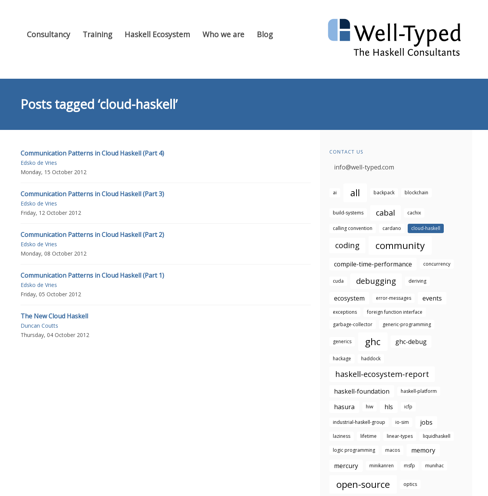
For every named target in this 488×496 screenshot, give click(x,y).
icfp (408, 406)
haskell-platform (419, 391)
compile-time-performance (373, 264)
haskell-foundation (361, 391)
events (432, 298)
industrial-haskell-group (359, 422)
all (355, 192)
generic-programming (406, 324)
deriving (417, 281)
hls (388, 407)
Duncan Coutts (39, 325)
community (400, 245)
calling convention (352, 228)
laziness (341, 436)
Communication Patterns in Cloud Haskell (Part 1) (92, 275)
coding (347, 245)
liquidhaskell (436, 436)
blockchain (416, 192)
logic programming (354, 450)
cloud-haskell (425, 228)
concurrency (436, 264)
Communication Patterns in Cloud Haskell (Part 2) (92, 234)
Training (97, 34)
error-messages (393, 298)
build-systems (348, 212)
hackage (342, 358)
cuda (338, 281)
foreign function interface (394, 312)
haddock (371, 358)
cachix (414, 212)
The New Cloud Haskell (54, 316)
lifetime (368, 436)
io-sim (402, 422)
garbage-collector (352, 324)
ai (335, 192)
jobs (426, 422)
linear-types (400, 436)
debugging (376, 281)
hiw (369, 406)
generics (342, 341)
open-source (363, 484)
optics (410, 484)
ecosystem (349, 298)
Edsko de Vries (39, 162)
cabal (385, 212)
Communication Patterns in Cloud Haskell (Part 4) (92, 153)
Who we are (223, 34)
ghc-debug (411, 341)
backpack (384, 192)
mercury (346, 465)
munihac (434, 465)
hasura (344, 407)
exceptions (345, 312)
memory (423, 450)
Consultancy (48, 34)
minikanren (381, 465)
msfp (409, 465)
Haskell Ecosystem (157, 34)
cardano (391, 228)
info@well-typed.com (364, 167)
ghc (373, 341)
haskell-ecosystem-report (382, 374)
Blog (265, 34)
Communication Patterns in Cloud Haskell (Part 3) (92, 194)
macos (392, 450)
